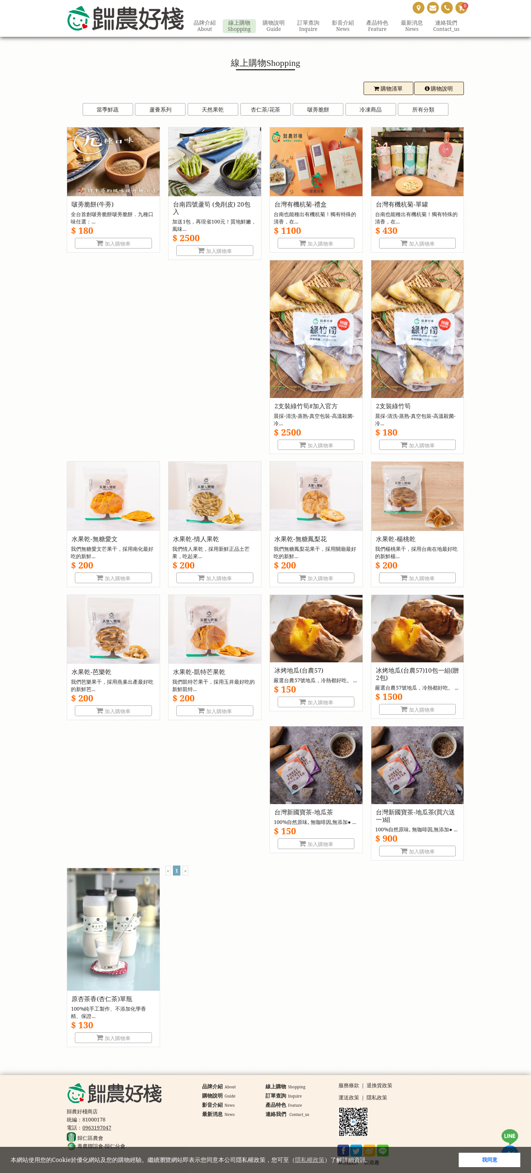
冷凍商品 (371, 109)
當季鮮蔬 (108, 109)
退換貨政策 (379, 1085)
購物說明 (439, 88)
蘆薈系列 (160, 109)
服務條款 (349, 1085)
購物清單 (388, 88)
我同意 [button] (489, 1159)
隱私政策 (377, 1098)
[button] (374, 1161)
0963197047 (96, 1127)
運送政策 (349, 1098)
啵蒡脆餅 (318, 109)
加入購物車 (113, 243)
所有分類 (423, 109)
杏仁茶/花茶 (265, 109)
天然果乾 (213, 109)
